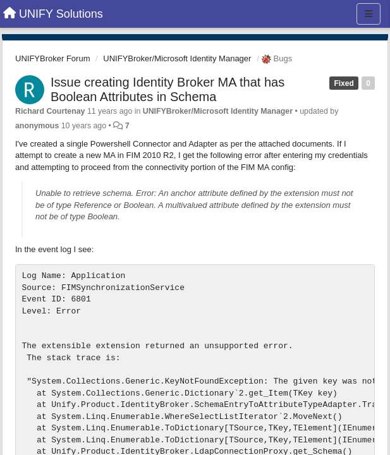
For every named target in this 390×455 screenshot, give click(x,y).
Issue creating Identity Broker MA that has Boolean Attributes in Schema (167, 89)
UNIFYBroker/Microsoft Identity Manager (177, 58)
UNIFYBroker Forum (52, 58)
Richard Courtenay (50, 111)
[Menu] (368, 14)
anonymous (37, 125)
